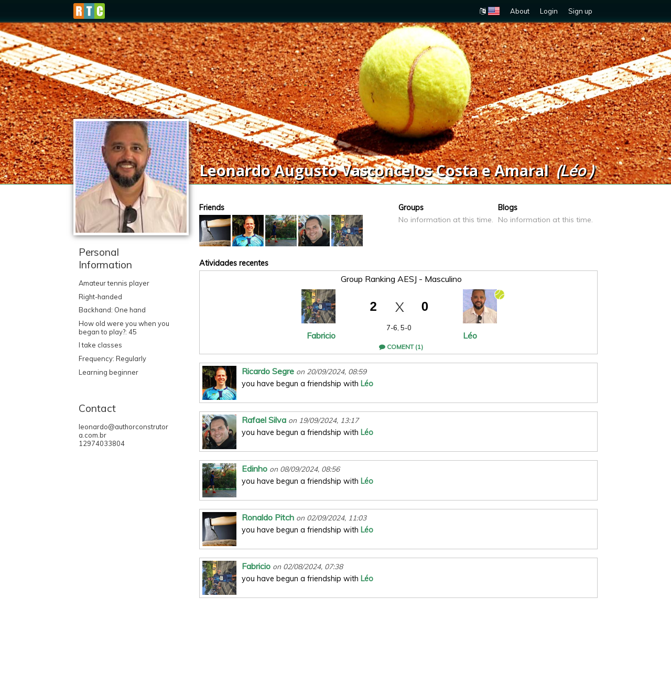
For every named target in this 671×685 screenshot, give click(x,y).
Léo (470, 335)
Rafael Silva (264, 420)
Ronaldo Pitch (268, 517)
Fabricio (321, 335)
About (519, 11)
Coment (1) (401, 347)
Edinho (254, 468)
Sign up (580, 11)
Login (549, 11)
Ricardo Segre (268, 371)
